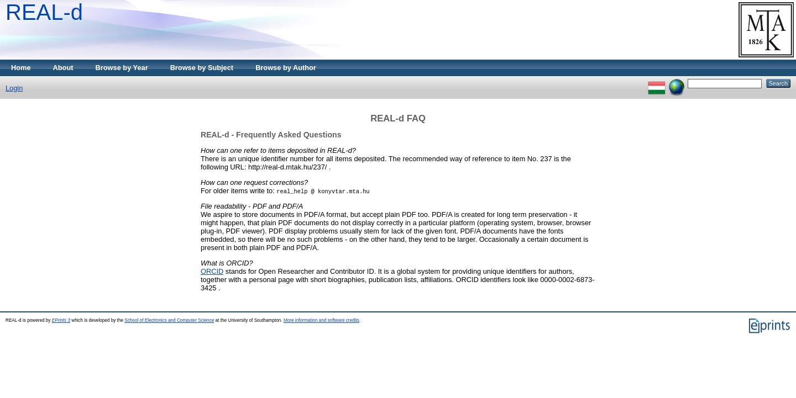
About (63, 67)
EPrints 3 (61, 320)
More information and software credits (321, 320)
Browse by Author (285, 67)
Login (14, 88)
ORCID (212, 271)
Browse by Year (122, 67)
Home (21, 67)
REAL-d (44, 12)
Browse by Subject (202, 67)
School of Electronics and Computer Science (169, 320)
